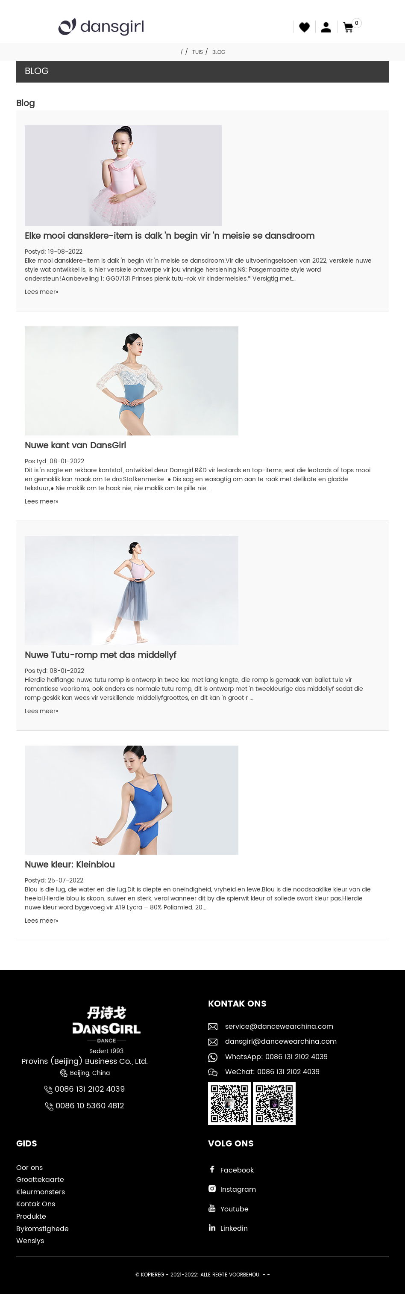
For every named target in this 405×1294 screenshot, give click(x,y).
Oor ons (29, 1167)
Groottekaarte (40, 1179)
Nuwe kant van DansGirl (75, 446)
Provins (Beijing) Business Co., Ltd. (84, 1061)
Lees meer (41, 292)
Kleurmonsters (40, 1192)
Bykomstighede (42, 1229)
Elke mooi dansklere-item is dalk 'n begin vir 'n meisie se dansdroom (169, 236)
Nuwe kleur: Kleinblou (70, 865)
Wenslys (30, 1241)
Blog (218, 52)
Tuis (197, 52)
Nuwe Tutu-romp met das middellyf (100, 655)
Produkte (31, 1216)
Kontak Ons (35, 1204)
